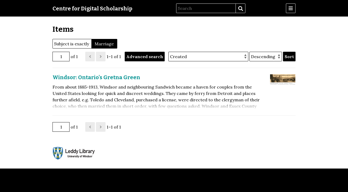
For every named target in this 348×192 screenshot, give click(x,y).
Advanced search (144, 56)
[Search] (206, 8)
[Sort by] (208, 56)
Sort (289, 56)
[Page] (61, 56)
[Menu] (291, 8)
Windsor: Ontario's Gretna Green (96, 77)
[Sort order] (265, 56)
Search (240, 8)
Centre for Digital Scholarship (92, 8)
